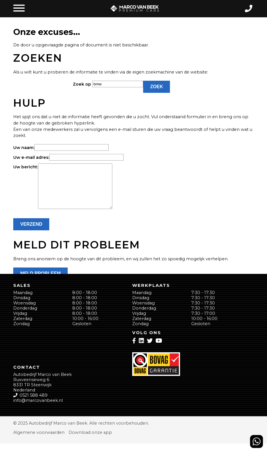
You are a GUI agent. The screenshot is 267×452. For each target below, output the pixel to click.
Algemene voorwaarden (39, 441)
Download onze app (90, 441)
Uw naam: (23, 147)
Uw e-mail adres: (31, 157)
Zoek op (82, 84)
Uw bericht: (25, 167)
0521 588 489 (34, 403)
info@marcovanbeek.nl (38, 409)
